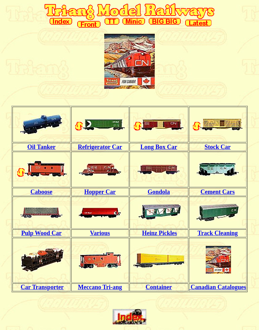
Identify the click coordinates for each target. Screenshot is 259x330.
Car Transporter (42, 287)
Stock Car (218, 147)
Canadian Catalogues (217, 287)
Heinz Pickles (159, 233)
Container (159, 287)
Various (100, 233)
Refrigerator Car (100, 147)
